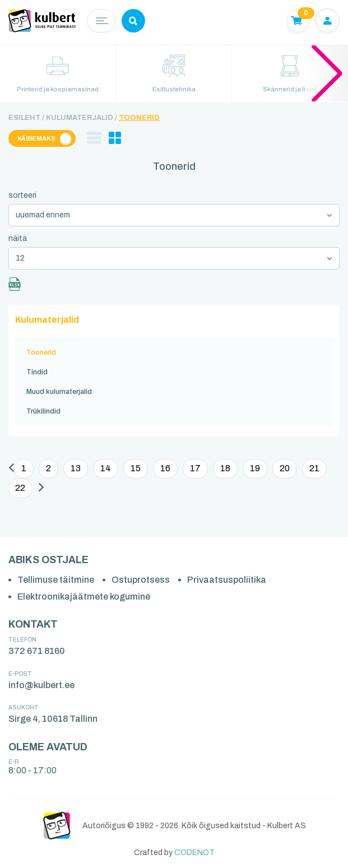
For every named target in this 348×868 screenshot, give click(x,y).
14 (105, 468)
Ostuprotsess (141, 579)
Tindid (37, 372)
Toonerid (139, 118)
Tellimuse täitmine (55, 579)
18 (225, 468)
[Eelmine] (11, 469)
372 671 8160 (36, 651)
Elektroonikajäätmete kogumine (83, 596)
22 (20, 488)
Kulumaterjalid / (81, 118)
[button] (327, 72)
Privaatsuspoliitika (226, 579)
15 (136, 468)
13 (76, 468)
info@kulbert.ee (41, 685)
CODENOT (194, 852)
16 (165, 468)
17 (195, 468)
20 (285, 468)
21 (314, 468)
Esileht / (26, 118)
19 (255, 468)
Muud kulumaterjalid (59, 392)
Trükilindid (43, 411)
